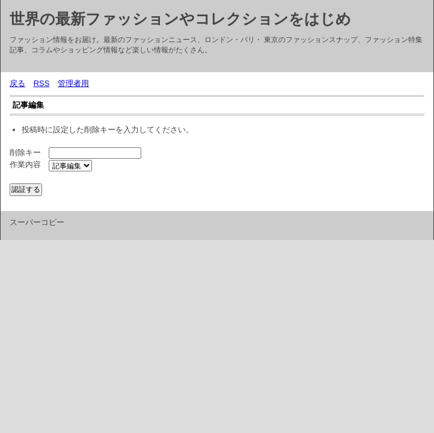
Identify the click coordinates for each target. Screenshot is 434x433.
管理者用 (73, 83)
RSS (42, 83)
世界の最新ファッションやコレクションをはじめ (180, 18)
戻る (17, 83)
